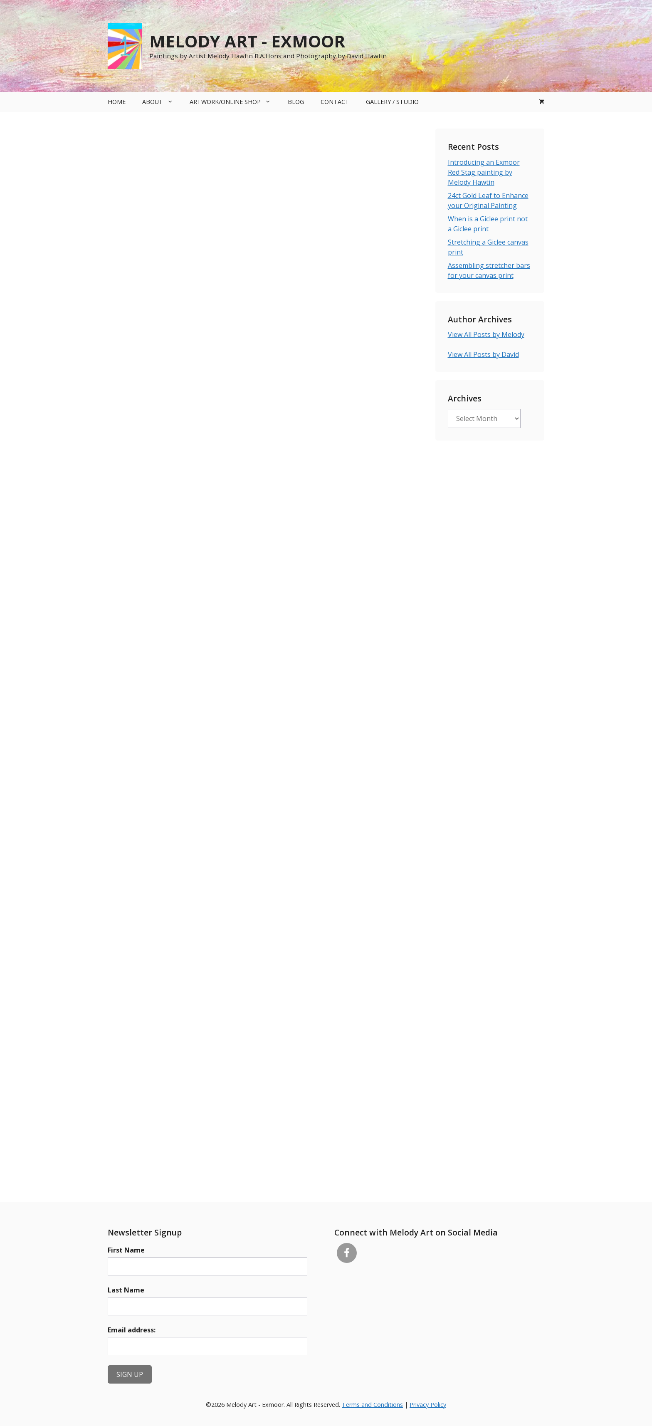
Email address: (132, 1329)
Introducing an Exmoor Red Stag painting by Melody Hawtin (484, 172)
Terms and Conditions (372, 1405)
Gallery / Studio (392, 102)
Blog (296, 102)
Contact (335, 102)
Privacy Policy (428, 1405)
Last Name (126, 1290)
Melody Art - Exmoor (247, 41)
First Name (126, 1250)
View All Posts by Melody (486, 334)
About (161, 102)
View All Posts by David (483, 354)
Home (117, 102)
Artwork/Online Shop (234, 102)
